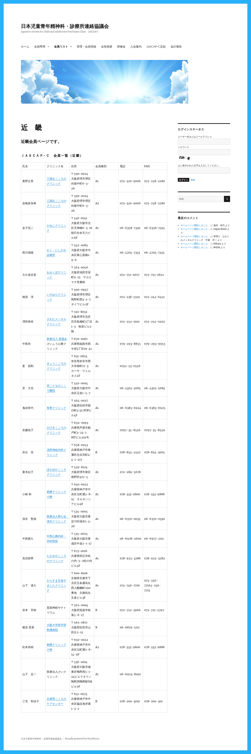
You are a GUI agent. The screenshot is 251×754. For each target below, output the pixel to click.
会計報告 (176, 46)
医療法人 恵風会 (57, 339)
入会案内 (136, 46)
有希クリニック (56, 408)
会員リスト (61, 46)
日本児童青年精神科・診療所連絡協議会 (65, 26)
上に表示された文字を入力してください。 (199, 165)
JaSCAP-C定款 (156, 46)
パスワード (183, 147)
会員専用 (39, 46)
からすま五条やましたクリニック (56, 585)
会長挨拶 (106, 46)
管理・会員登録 (86, 46)
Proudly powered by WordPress (82, 738)
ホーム (25, 46)
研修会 (121, 46)
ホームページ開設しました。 (195, 225)
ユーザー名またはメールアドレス (195, 136)
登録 (193, 179)
